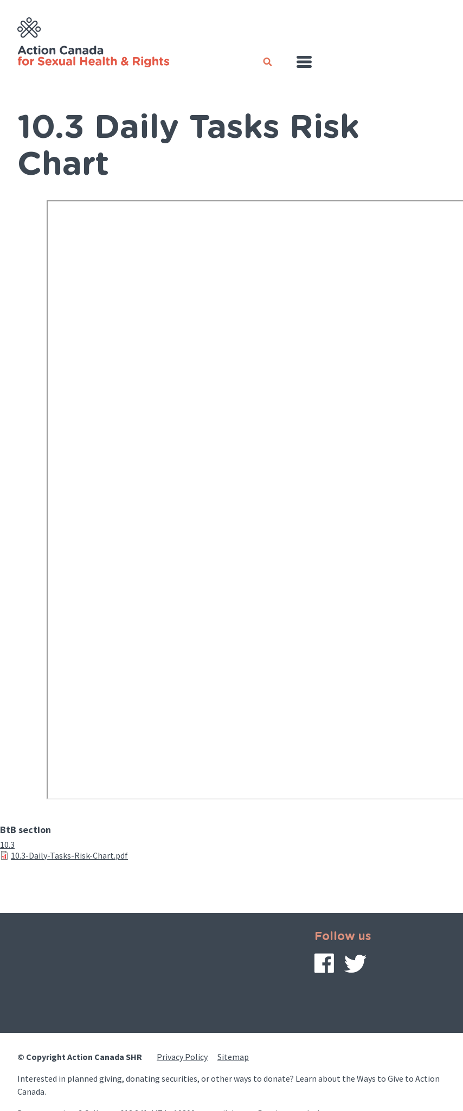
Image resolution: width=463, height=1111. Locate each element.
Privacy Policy (182, 1056)
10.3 (7, 844)
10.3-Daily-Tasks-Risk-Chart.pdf (69, 855)
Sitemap (233, 1056)
